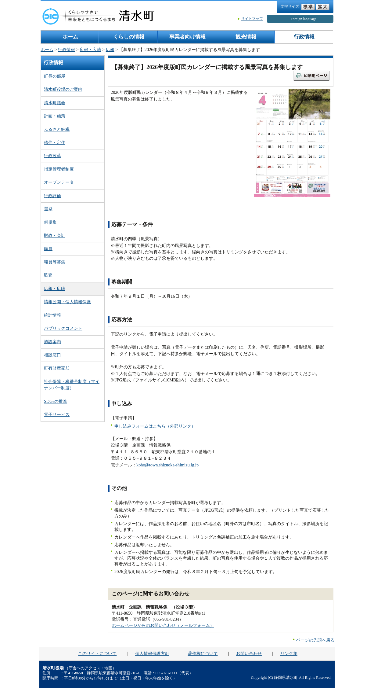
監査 (48, 275)
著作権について (203, 653)
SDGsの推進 (55, 401)
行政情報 (304, 37)
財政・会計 (54, 235)
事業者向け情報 (187, 37)
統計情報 (52, 315)
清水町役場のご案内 (63, 89)
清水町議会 (54, 102)
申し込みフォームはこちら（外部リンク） (155, 426)
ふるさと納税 (57, 129)
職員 (48, 248)
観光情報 (246, 37)
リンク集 (288, 653)
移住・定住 (54, 142)
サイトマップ (252, 19)
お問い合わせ (249, 653)
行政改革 (52, 155)
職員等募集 (54, 261)
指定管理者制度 (59, 169)
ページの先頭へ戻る (315, 640)
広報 (110, 49)
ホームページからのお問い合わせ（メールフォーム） (163, 625)
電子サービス (57, 414)
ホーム (70, 37)
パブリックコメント (63, 328)
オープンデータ (59, 182)
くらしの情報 (128, 37)
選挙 (48, 208)
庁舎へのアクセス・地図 (90, 668)
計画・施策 (54, 115)
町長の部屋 (54, 76)
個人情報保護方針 (152, 653)
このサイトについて (97, 653)
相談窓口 (52, 354)
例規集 (50, 222)
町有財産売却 (57, 368)
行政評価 (52, 195)
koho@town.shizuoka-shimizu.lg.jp (167, 464)
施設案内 (52, 341)
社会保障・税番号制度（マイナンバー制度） (71, 384)
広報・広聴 (90, 49)
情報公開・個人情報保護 (67, 301)
